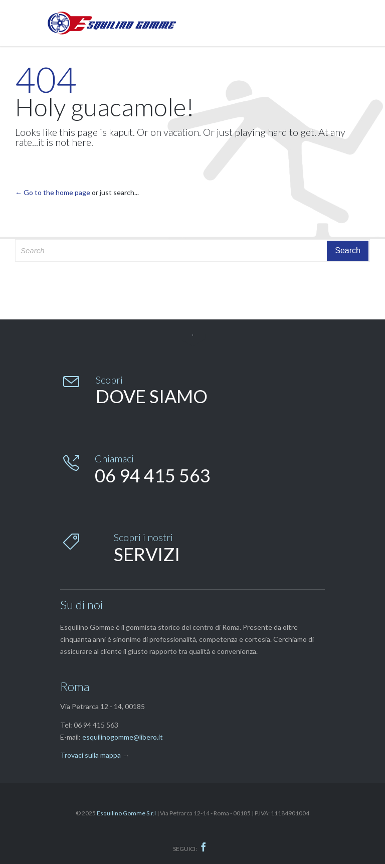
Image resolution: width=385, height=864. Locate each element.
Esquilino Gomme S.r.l (126, 813)
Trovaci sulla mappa (90, 755)
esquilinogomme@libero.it (122, 737)
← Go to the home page (52, 192)
